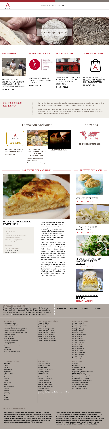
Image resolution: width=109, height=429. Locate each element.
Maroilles (6, 399)
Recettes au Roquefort (44, 382)
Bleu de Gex (7, 382)
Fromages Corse (77, 336)
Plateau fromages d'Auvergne (46, 332)
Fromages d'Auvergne (78, 329)
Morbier (6, 397)
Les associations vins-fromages (81, 375)
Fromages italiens (77, 346)
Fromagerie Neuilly (9, 310)
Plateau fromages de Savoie (46, 330)
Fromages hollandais (78, 352)
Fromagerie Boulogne (10, 308)
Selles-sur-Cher (8, 373)
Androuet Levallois (25, 308)
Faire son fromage (77, 369)
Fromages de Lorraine (78, 340)
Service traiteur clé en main (12, 344)
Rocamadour (8, 394)
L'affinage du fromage (78, 373)
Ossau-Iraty (7, 392)
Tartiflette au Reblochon (45, 379)
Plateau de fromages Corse (46, 329)
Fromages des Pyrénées (79, 334)
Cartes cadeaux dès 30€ (11, 325)
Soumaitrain (15, 248)
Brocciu (6, 396)
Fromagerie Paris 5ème (20, 314)
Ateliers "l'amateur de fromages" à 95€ (15, 330)
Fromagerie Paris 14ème (37, 314)
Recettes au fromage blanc (46, 386)
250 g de (8, 248)
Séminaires (7, 348)
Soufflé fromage (42, 367)
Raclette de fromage (44, 365)
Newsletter (73, 308)
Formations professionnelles (12, 351)
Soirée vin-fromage (9, 338)
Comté (6, 365)
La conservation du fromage (80, 382)
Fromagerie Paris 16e (25, 310)
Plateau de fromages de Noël (46, 336)
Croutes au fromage (44, 390)
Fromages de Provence (79, 327)
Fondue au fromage (44, 363)
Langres (6, 388)
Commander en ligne (10, 323)
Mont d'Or (7, 384)
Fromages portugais (78, 354)
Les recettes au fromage (79, 388)
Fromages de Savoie (78, 323)
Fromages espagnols (78, 348)
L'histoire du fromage (78, 367)
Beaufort (6, 377)
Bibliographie (76, 365)
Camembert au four (43, 388)
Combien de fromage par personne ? (83, 371)
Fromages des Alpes (78, 342)
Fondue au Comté (43, 377)
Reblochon (7, 363)
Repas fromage (8, 336)
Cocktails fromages (9, 342)
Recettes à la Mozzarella (45, 384)
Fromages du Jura (77, 338)
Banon (6, 375)
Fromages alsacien (77, 332)
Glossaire (75, 363)
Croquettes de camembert (45, 369)
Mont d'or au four (43, 375)
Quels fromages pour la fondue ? (81, 377)
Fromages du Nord (77, 330)
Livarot (6, 380)
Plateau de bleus (43, 327)
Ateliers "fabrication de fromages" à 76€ (15, 332)
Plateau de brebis (43, 325)
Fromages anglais (77, 358)
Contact (85, 308)
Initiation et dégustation (11, 340)
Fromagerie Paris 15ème (33, 312)
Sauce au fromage (43, 371)
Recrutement (61, 308)
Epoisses (6, 390)
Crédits (98, 308)
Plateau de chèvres (44, 323)
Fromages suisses (77, 350)
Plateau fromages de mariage (46, 338)
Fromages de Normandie (79, 325)
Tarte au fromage (43, 373)
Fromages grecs (77, 356)
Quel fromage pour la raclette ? (81, 379)
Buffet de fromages (9, 334)
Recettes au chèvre (43, 380)
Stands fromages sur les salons (13, 346)
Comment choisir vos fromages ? (81, 380)
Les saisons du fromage (79, 386)
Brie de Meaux (8, 369)
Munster (6, 379)
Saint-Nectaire (8, 371)
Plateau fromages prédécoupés (47, 340)
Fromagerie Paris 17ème (15, 312)
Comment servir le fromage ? (80, 384)
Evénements (7, 349)
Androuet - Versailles (40, 308)
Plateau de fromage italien (45, 334)
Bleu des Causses (9, 386)
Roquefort (7, 367)
